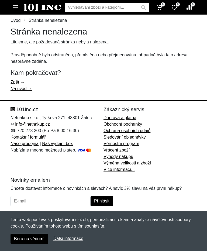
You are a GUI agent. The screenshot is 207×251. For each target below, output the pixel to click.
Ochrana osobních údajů (127, 130)
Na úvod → (21, 88)
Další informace (68, 238)
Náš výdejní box (57, 143)
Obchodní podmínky (123, 124)
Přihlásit (101, 201)
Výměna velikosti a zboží (127, 163)
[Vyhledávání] (101, 7)
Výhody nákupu (118, 156)
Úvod (15, 20)
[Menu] (15, 7)
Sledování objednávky (125, 137)
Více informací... (119, 169)
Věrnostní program (121, 143)
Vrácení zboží (117, 150)
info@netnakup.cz (32, 124)
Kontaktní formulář (28, 137)
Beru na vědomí (29, 238)
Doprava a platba (120, 117)
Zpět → (18, 82)
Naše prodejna (25, 143)
